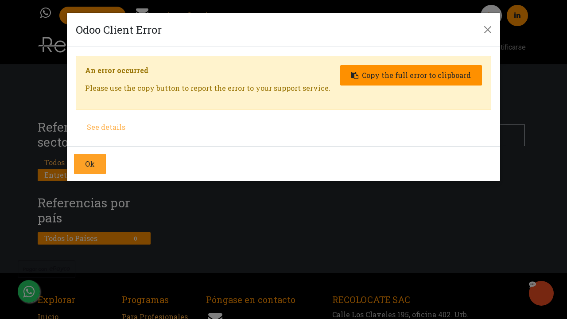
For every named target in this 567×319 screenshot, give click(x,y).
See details (106, 127)
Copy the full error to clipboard (411, 75)
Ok (90, 163)
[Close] (488, 30)
